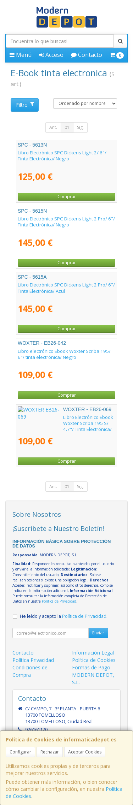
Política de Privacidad (59, 601)
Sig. (80, 127)
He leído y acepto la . (63, 616)
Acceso (51, 55)
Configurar (20, 752)
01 (67, 127)
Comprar (66, 197)
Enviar (98, 633)
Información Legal (93, 652)
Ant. (53, 127)
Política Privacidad (33, 660)
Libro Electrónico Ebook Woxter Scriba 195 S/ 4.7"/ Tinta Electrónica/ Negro (66, 420)
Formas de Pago (91, 667)
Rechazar (49, 752)
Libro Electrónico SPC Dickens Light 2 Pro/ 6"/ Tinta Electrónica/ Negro (66, 221)
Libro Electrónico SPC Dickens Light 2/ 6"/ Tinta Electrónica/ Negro (62, 155)
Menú (21, 55)
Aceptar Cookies (84, 752)
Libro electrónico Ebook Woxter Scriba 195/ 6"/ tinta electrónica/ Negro (64, 354)
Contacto (86, 55)
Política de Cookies (94, 660)
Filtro (25, 104)
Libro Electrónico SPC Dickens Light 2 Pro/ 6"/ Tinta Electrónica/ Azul (66, 288)
